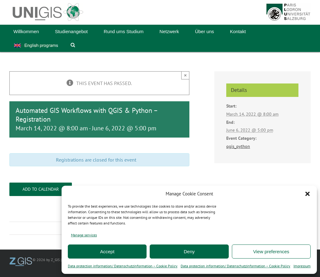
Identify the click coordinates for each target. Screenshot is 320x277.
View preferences (271, 251)
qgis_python (238, 146)
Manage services (84, 235)
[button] (307, 194)
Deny (189, 251)
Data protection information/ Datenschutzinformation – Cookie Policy (123, 266)
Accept (107, 251)
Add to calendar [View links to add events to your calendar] (40, 189)
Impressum (302, 266)
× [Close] (185, 75)
